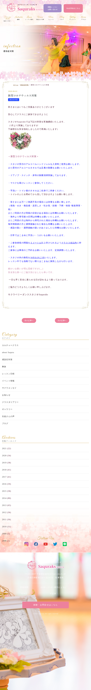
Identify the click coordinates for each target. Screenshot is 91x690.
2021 (4, 448)
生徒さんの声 (8, 416)
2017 (4, 477)
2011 (4, 520)
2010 (4, 527)
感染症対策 (8, 51)
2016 (4, 484)
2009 (4, 534)
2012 (4, 512)
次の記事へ (62, 320)
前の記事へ (28, 320)
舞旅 (4, 367)
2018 (4, 470)
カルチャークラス (10, 345)
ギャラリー (7, 409)
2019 (4, 463)
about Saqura (8, 352)
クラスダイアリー (10, 402)
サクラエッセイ (9, 388)
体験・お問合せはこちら (45, 605)
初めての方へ (7, 19)
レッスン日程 (8, 374)
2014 (4, 498)
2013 (4, 505)
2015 (4, 491)
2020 (4, 456)
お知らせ (6, 395)
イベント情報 (8, 381)
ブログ (5, 423)
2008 (4, 541)
